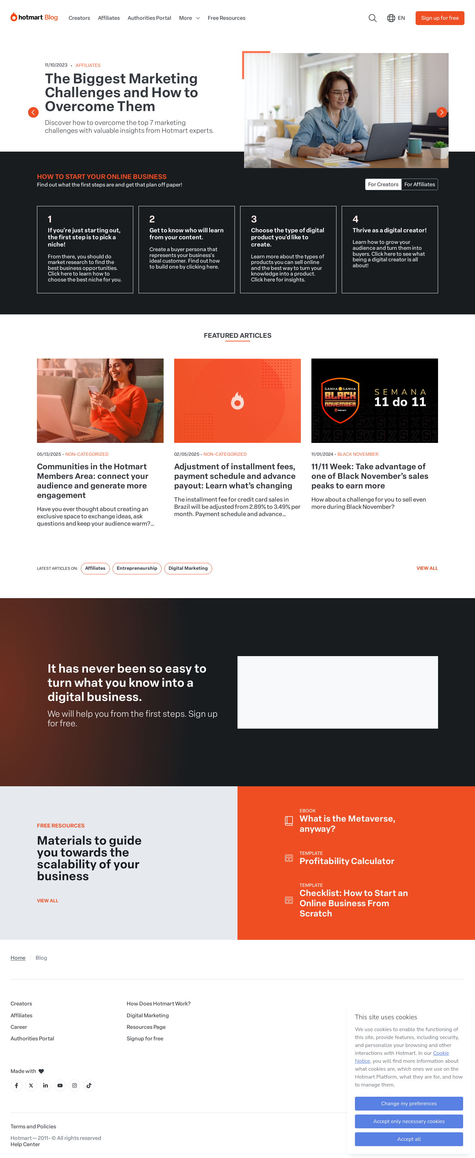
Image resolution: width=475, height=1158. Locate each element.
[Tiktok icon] (89, 1085)
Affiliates (109, 18)
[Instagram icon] (74, 1085)
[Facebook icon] (16, 1085)
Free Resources (226, 18)
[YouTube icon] (60, 1085)
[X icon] (31, 1085)
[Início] (34, 15)
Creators (79, 18)
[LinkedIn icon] (45, 1085)
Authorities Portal (149, 18)
